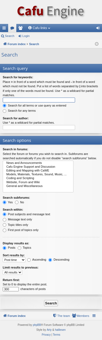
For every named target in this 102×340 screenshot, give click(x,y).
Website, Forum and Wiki (38, 182)
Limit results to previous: (20, 267)
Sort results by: (14, 255)
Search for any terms (19, 110)
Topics (24, 247)
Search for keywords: (18, 77)
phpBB (37, 324)
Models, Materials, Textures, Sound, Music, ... (38, 174)
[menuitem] (80, 316)
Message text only (17, 219)
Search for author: (16, 118)
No (19, 202)
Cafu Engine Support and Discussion (38, 167)
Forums (13, 29)
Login (26, 36)
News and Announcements (38, 163)
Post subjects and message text (26, 214)
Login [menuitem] (99, 29)
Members (21, 29)
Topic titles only (15, 224)
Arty (49, 329)
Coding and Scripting (38, 178)
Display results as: (16, 243)
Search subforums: (16, 197)
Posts (9, 247)
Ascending (36, 259)
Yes (8, 202)
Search (9, 36)
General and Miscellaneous (38, 186)
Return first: (11, 280)
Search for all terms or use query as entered (34, 105)
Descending (58, 259)
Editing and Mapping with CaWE (38, 171)
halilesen (60, 329)
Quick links (5, 29)
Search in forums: (15, 149)
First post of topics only (21, 230)
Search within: (13, 209)
